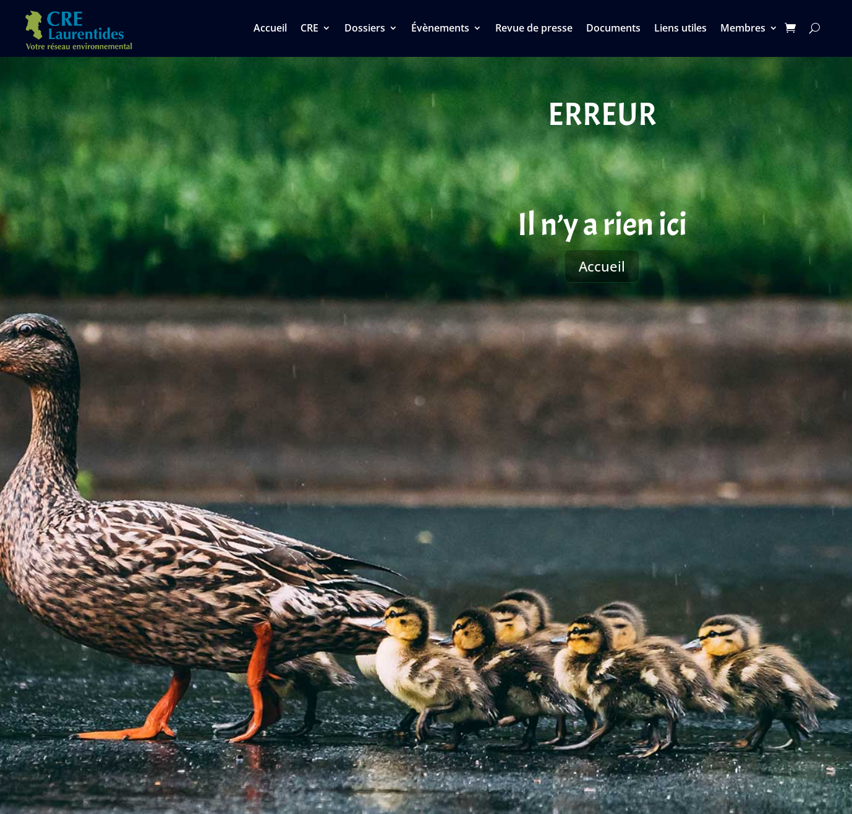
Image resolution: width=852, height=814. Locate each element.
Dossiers (364, 29)
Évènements (440, 29)
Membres (742, 29)
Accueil (270, 29)
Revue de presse (534, 29)
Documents (613, 29)
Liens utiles (680, 29)
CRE (309, 29)
